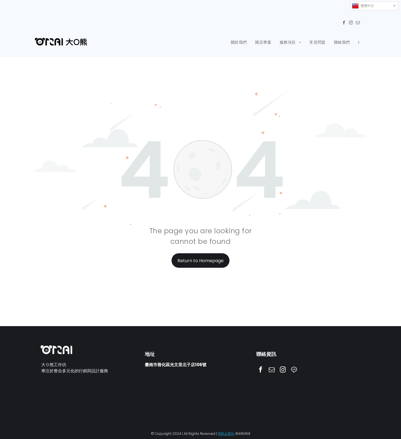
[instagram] (351, 23)
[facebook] (344, 23)
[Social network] (294, 370)
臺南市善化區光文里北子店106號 (175, 365)
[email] (358, 23)
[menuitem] (239, 42)
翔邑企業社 (226, 433)
